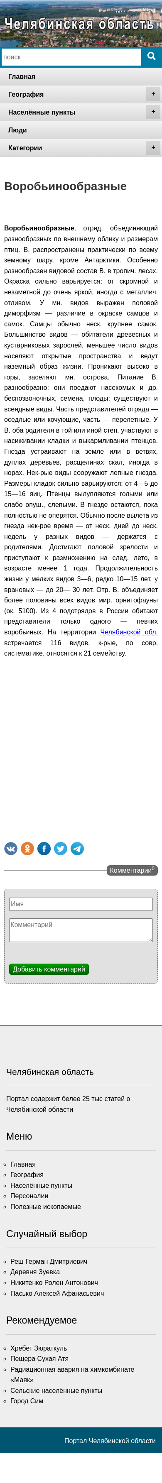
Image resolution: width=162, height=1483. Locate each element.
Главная (21, 76)
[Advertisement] (78, 748)
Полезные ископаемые (45, 1206)
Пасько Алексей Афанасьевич (57, 1293)
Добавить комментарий (49, 969)
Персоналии (29, 1195)
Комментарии (132, 870)
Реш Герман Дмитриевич (48, 1261)
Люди (17, 130)
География (84, 94)
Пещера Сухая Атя (39, 1358)
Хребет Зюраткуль (38, 1348)
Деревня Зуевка (35, 1271)
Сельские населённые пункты (56, 1390)
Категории (84, 148)
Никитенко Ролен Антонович (54, 1282)
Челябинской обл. (129, 632)
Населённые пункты (84, 112)
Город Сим (26, 1401)
